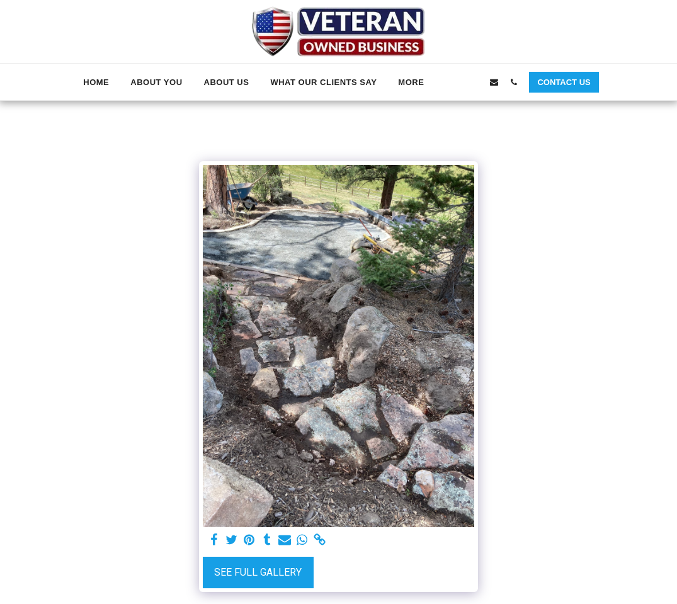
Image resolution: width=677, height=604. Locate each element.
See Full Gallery (258, 572)
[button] (455, 81)
